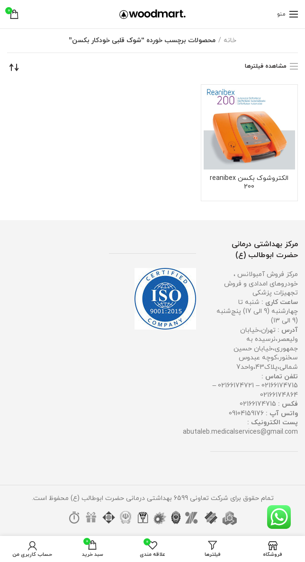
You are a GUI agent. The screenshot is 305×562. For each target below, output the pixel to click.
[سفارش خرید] (14, 67)
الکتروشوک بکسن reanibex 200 (249, 182)
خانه (230, 40)
